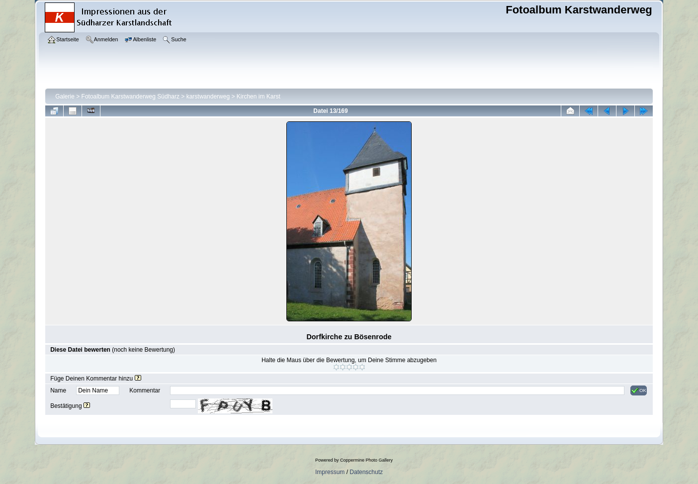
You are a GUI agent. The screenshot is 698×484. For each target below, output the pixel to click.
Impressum (330, 472)
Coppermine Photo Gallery (366, 460)
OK (638, 390)
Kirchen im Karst (258, 96)
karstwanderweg (208, 96)
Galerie (65, 96)
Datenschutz (366, 472)
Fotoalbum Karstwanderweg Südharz (130, 96)
